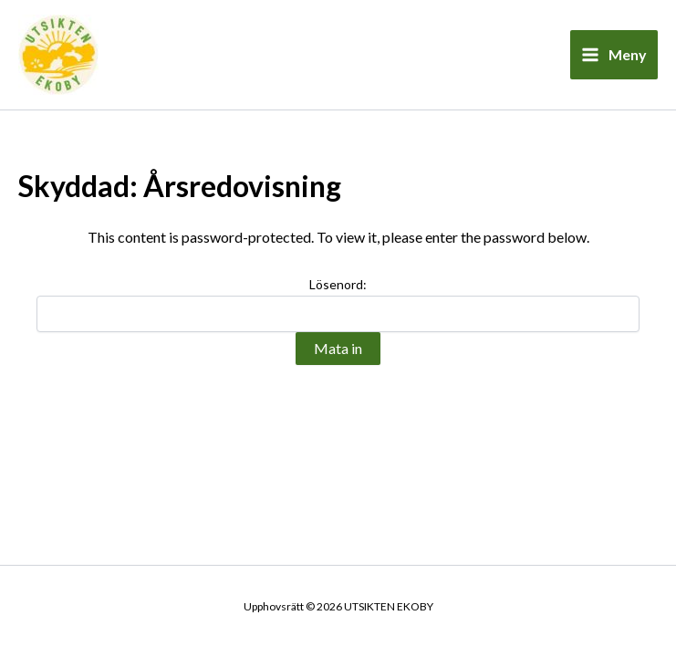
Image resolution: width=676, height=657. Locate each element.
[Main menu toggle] (614, 54)
